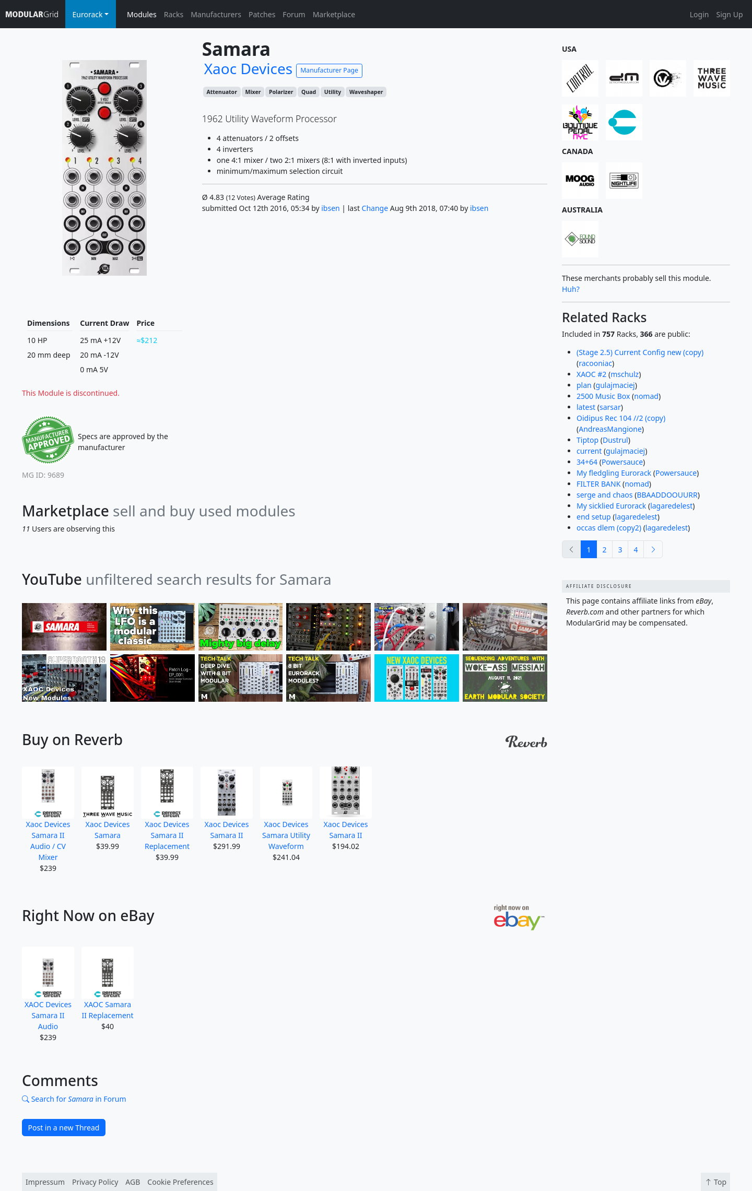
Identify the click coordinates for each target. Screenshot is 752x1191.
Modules (142, 14)
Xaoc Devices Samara (107, 803)
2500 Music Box (603, 396)
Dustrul (615, 440)
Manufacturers (216, 14)
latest (586, 407)
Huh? (571, 289)
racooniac (595, 363)
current (589, 451)
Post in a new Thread (64, 1128)
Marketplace (334, 14)
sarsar (610, 407)
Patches (262, 14)
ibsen (330, 208)
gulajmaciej (615, 385)
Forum (294, 14)
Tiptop (587, 440)
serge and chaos (605, 495)
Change (375, 208)
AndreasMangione (610, 429)
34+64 (587, 462)
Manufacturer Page (329, 70)
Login (699, 14)
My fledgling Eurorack (614, 473)
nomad (646, 396)
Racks (173, 14)
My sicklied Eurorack (611, 506)
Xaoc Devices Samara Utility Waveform (286, 809)
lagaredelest (671, 506)
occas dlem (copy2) (609, 528)
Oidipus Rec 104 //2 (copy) (621, 418)
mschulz (624, 374)
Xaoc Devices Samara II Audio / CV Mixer (48, 814)
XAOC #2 (591, 374)
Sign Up (729, 14)
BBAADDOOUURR (667, 495)
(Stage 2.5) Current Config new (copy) (640, 352)
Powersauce (622, 462)
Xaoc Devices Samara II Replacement (167, 809)
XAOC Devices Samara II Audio (48, 989)
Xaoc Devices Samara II (227, 803)
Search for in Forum (74, 1099)
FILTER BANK (598, 484)
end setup (594, 517)
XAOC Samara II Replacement (107, 983)
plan (584, 385)
